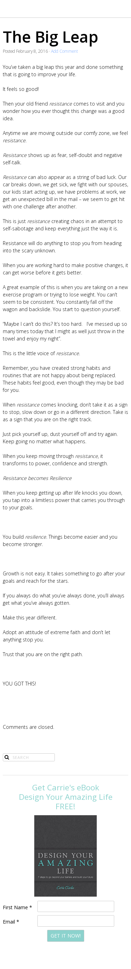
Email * (11, 921)
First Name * (17, 907)
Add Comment (64, 51)
